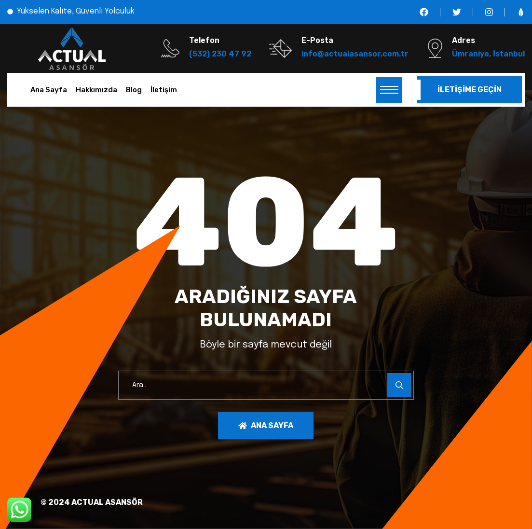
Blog (134, 89)
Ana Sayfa (48, 89)
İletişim (163, 89)
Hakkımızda (96, 89)
